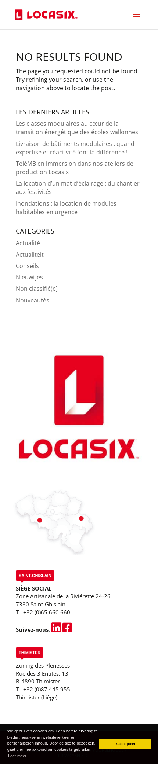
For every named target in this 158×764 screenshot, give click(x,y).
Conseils (27, 266)
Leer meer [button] (17, 756)
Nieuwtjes (29, 277)
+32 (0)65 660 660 (46, 612)
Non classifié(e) (37, 288)
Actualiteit (30, 254)
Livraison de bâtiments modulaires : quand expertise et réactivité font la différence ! (75, 148)
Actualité (28, 243)
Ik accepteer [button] (125, 744)
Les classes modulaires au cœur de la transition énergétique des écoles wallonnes (77, 128)
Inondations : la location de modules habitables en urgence (66, 207)
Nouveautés (32, 300)
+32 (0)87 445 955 (46, 689)
